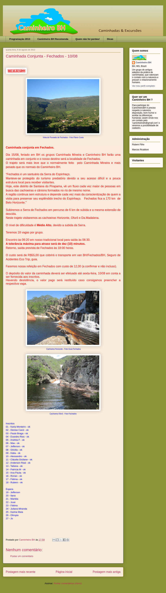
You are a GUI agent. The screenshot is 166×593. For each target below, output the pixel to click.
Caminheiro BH (143, 62)
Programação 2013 (19, 39)
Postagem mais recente (20, 571)
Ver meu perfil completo (143, 86)
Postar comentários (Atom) (68, 583)
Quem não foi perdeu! (87, 39)
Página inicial (64, 571)
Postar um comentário (21, 556)
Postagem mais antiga (107, 571)
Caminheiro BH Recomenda (52, 39)
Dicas (110, 39)
